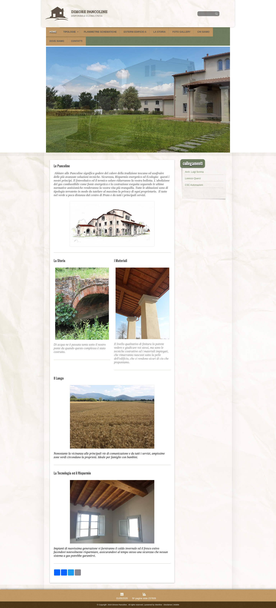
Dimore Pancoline (89, 12)
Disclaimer (168, 605)
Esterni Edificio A (135, 32)
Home (52, 32)
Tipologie (70, 32)
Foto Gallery (181, 32)
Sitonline (158, 605)
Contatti (76, 41)
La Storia (159, 32)
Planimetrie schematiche (100, 32)
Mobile (176, 605)
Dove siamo (56, 41)
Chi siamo (203, 32)
